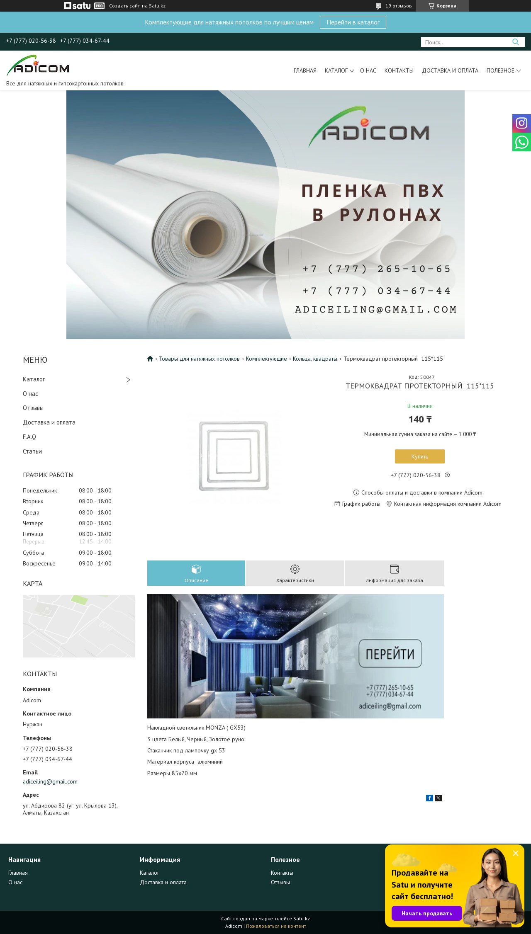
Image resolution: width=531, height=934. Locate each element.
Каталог (336, 70)
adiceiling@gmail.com (50, 781)
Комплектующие (266, 358)
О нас (368, 70)
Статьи (32, 451)
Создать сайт (124, 6)
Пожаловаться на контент (276, 926)
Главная (305, 70)
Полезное (500, 70)
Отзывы (33, 408)
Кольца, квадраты (315, 358)
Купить (420, 456)
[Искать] (515, 42)
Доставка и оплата (450, 70)
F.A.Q (29, 437)
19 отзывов (398, 5)
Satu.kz (301, 918)
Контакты (399, 70)
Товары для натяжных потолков (199, 358)
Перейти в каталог (353, 22)
